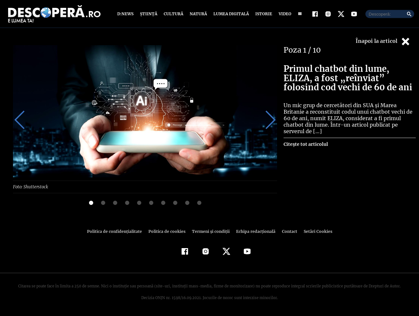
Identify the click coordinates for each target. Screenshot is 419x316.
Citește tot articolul (305, 138)
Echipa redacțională (254, 231)
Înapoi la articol (383, 41)
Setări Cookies (314, 231)
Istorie (262, 13)
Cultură (173, 13)
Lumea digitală (230, 13)
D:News (126, 13)
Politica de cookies (167, 231)
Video (283, 13)
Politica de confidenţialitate (117, 231)
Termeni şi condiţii (210, 231)
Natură (197, 13)
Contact (286, 231)
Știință (149, 13)
